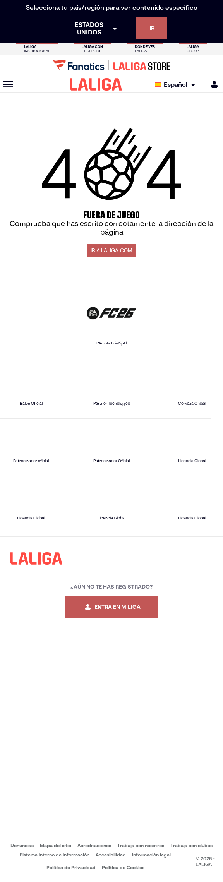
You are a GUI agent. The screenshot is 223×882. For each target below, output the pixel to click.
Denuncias (22, 845)
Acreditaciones (94, 845)
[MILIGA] (212, 84)
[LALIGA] (96, 84)
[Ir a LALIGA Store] (111, 65)
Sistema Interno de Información (54, 854)
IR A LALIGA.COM (111, 250)
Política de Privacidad (71, 867)
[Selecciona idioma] (176, 84)
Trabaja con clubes (191, 845)
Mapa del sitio (55, 845)
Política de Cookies (123, 867)
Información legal (151, 854)
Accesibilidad (111, 854)
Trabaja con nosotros (140, 845)
